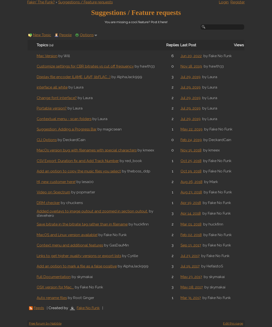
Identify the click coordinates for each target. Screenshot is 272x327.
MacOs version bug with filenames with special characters (87, 150)
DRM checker (48, 203)
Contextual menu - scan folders (64, 119)
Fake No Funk (88, 308)
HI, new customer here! (56, 182)
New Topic (42, 35)
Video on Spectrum (53, 192)
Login (224, 2)
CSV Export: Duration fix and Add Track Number (78, 161)
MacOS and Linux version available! (67, 235)
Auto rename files (52, 298)
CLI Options (47, 140)
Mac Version (47, 56)
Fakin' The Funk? (41, 2)
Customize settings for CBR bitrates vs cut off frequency (85, 66)
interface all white (52, 87)
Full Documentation (54, 277)
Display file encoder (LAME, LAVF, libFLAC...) (74, 77)
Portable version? (52, 108)
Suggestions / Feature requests (85, 2)
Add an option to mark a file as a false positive (77, 266)
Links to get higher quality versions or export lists (79, 256)
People (65, 35)
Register (237, 2)
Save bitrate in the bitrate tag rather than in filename (82, 224)
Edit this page (233, 323)
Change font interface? (57, 98)
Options (87, 35)
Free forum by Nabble (45, 323)
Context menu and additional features (70, 245)
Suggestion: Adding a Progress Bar (67, 129)
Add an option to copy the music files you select (79, 171)
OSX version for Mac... (55, 287)
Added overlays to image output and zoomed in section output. (92, 211)
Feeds (39, 308)
